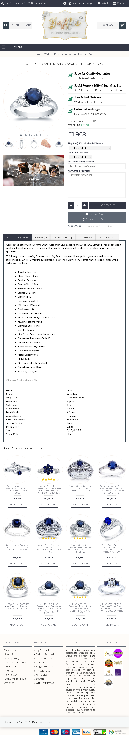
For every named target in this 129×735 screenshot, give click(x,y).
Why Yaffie (9, 650)
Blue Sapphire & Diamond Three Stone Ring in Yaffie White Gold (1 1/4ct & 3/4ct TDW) (80, 608)
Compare (40, 662)
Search (39, 678)
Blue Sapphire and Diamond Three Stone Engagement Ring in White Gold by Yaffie (111, 607)
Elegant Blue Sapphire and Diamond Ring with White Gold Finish (17, 606)
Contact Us (10, 666)
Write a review (104, 226)
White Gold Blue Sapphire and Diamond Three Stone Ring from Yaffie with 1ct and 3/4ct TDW (48, 608)
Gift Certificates (44, 682)
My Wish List (42, 670)
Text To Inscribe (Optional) (81, 161)
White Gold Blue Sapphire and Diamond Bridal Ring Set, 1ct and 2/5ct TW (80, 548)
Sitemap (8, 670)
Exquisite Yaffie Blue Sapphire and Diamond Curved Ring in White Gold (17, 489)
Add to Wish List (98, 214)
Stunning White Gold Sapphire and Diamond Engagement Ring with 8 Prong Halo (112, 489)
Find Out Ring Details (17, 237)
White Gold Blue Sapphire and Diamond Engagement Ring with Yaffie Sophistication (49, 489)
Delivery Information (15, 678)
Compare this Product (98, 219)
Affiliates (8, 682)
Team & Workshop (62, 237)
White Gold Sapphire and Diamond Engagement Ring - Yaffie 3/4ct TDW (112, 548)
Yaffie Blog (40, 674)
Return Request (44, 654)
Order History (43, 658)
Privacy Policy (11, 658)
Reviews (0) (41, 237)
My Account (41, 650)
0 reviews (88, 226)
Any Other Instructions (79, 170)
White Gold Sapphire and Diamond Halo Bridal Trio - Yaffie (80, 488)
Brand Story (10, 654)
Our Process (85, 237)
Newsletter (10, 674)
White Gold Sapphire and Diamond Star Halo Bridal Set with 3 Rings (49, 548)
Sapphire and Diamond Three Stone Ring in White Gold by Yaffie (17, 547)
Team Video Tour (107, 237)
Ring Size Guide (43, 666)
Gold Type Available (78, 152)
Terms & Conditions (14, 662)
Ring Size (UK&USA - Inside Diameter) (86, 143)
